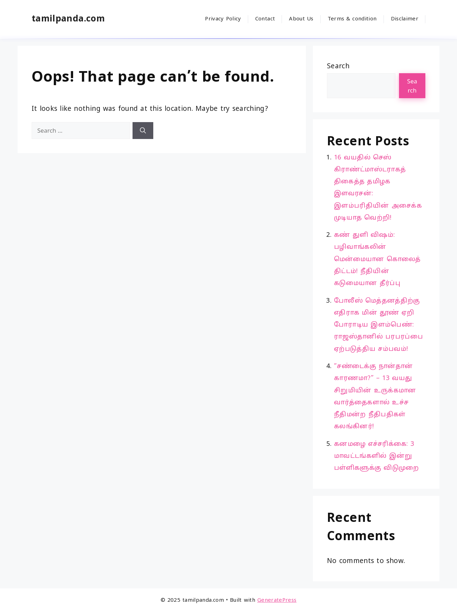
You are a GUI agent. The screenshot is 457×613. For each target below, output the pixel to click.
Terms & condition (352, 19)
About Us (301, 19)
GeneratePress (277, 600)
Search (338, 66)
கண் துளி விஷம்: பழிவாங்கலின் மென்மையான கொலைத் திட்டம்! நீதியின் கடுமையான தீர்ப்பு (377, 259)
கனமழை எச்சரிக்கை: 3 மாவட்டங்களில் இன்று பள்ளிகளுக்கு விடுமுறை (376, 456)
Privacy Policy (223, 19)
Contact (265, 19)
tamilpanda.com (68, 19)
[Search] (143, 130)
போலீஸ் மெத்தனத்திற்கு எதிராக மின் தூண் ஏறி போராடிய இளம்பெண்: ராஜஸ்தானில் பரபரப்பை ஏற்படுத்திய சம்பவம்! (378, 325)
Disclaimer (405, 19)
